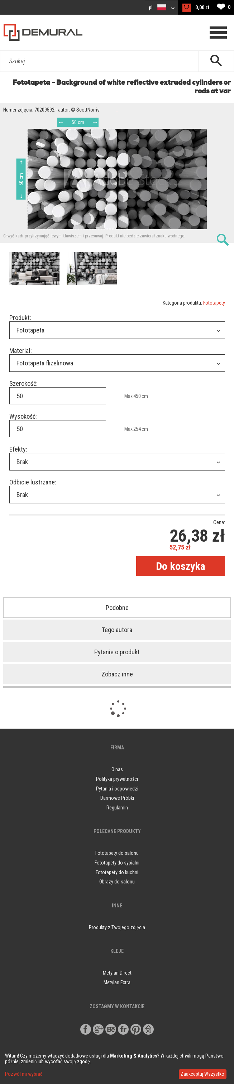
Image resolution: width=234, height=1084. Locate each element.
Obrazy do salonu (117, 882)
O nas (117, 769)
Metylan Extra (117, 982)
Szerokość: (23, 383)
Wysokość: (23, 416)
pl (162, 7)
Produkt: (20, 317)
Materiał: (20, 350)
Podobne (117, 607)
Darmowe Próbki (117, 798)
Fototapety (214, 303)
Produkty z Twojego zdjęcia (117, 927)
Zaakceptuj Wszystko (202, 1074)
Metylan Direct (117, 973)
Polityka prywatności (117, 779)
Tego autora (117, 630)
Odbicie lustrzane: (32, 482)
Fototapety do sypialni (117, 863)
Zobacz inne (117, 674)
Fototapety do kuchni (117, 872)
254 (137, 429)
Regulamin (117, 807)
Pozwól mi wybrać (23, 1074)
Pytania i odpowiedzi (117, 789)
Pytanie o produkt (117, 652)
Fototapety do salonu (117, 853)
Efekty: (18, 449)
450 (137, 396)
